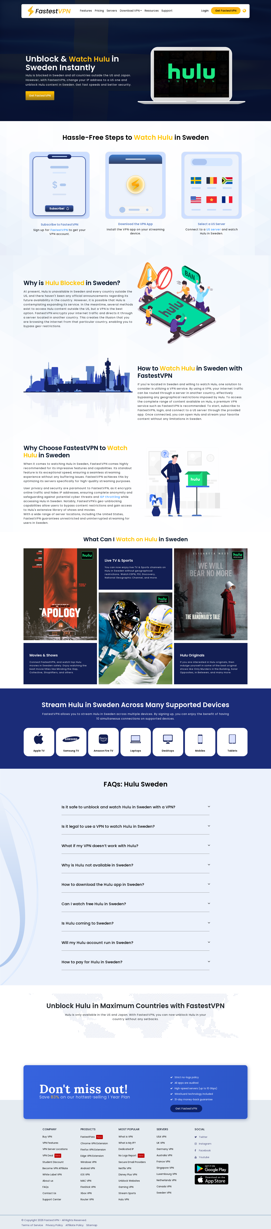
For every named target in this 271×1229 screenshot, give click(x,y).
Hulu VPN (124, 1199)
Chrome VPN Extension (94, 1143)
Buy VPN (47, 1136)
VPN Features (50, 1143)
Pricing (99, 11)
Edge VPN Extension (92, 1156)
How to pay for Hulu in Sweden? (92, 962)
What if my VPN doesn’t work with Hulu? (100, 845)
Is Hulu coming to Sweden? (88, 923)
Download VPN (130, 11)
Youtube (202, 1157)
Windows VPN (88, 1162)
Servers (112, 11)
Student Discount (53, 1162)
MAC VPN (86, 1180)
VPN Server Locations (55, 1149)
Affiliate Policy (74, 1225)
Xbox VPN (86, 1193)
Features (86, 11)
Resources (151, 11)
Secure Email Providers (132, 1162)
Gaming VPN (126, 1187)
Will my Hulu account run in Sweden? (97, 942)
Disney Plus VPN (128, 1174)
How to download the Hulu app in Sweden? (103, 884)
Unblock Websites (129, 1180)
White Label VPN (52, 1174)
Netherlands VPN (166, 1180)
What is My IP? (127, 1143)
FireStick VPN (88, 1187)
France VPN (163, 1161)
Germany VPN (165, 1149)
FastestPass (88, 1137)
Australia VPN (164, 1155)
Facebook (203, 1150)
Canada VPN (164, 1186)
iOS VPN (85, 1174)
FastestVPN (59, 230)
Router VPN (87, 1199)
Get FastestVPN (225, 10)
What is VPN (126, 1136)
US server (213, 229)
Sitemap (91, 1225)
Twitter (201, 1137)
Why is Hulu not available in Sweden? (97, 865)
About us (48, 1180)
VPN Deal (48, 1155)
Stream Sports (127, 1193)
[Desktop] (244, 11)
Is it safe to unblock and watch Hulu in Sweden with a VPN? (118, 807)
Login (205, 10)
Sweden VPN (164, 1192)
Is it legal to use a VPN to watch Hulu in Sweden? (108, 826)
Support (166, 11)
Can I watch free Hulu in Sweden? (94, 904)
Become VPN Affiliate (55, 1168)
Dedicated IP (126, 1149)
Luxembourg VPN (167, 1174)
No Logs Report (127, 1155)
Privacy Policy (54, 1225)
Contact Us (49, 1193)
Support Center (52, 1199)
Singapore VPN (165, 1167)
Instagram (203, 1143)
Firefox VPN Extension (93, 1149)
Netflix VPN (125, 1168)
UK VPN (161, 1143)
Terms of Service (32, 1225)
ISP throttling (110, 497)
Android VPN (88, 1168)
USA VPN (161, 1136)
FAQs (46, 1187)
